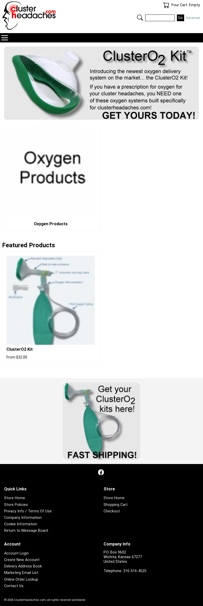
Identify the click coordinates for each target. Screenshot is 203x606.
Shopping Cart (116, 505)
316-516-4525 (134, 571)
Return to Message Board (26, 530)
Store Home (14, 498)
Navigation (4, 37)
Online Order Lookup (21, 579)
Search (140, 17)
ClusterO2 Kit (19, 349)
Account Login (16, 553)
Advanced (193, 18)
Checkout (112, 511)
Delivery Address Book (23, 566)
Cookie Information (20, 524)
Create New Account (22, 560)
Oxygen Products (51, 223)
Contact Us (14, 586)
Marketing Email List (21, 573)
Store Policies (16, 505)
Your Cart (166, 5)
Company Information (23, 517)
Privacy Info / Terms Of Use (28, 511)
